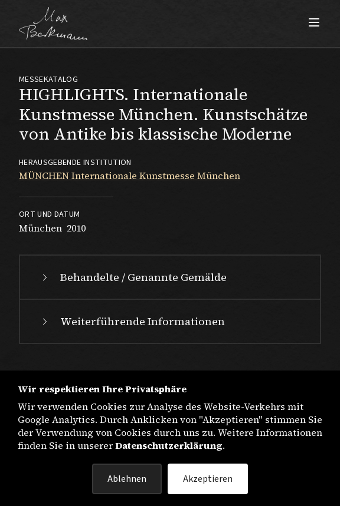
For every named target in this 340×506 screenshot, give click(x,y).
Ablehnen (126, 478)
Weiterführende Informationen (132, 321)
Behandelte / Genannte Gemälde (133, 277)
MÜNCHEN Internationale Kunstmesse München (129, 175)
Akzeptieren (208, 478)
